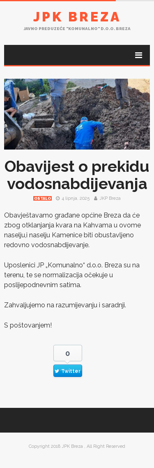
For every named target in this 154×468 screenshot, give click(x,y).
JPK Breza (77, 16)
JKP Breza (110, 198)
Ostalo (42, 199)
